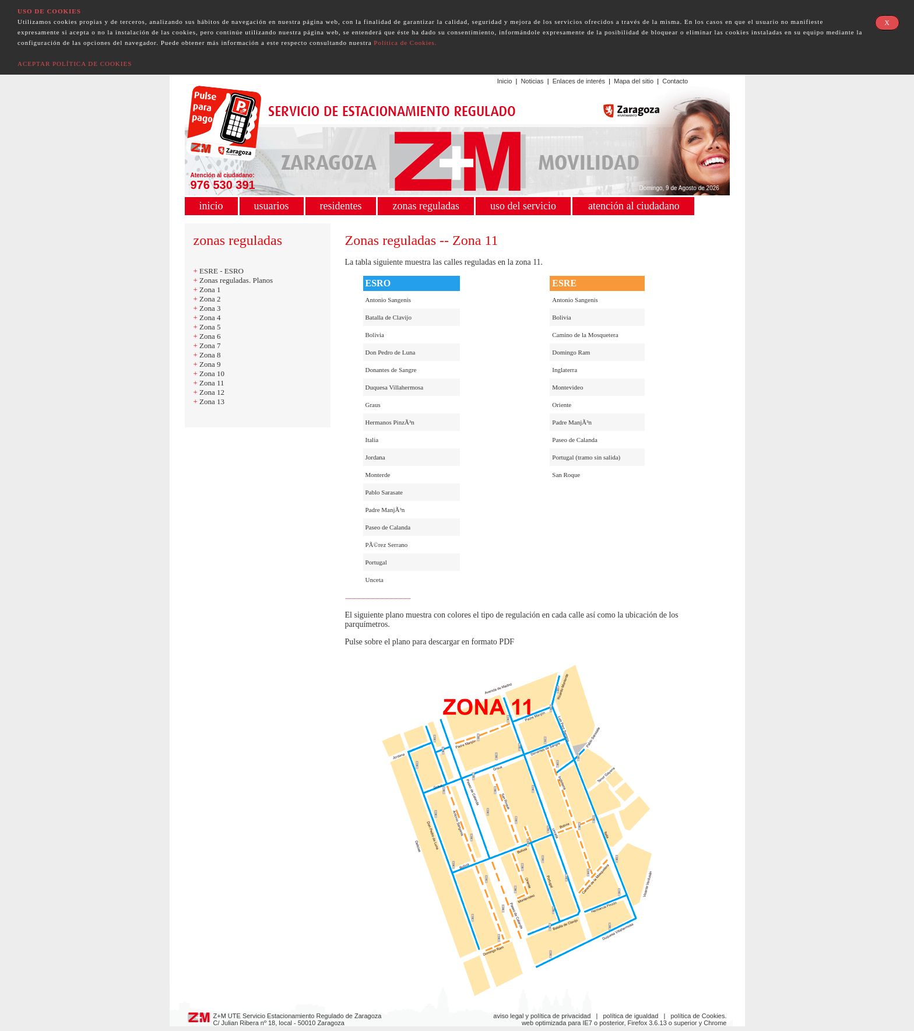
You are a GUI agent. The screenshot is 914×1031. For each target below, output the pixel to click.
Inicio (504, 81)
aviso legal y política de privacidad (541, 1015)
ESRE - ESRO (221, 270)
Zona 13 (211, 401)
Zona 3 (209, 308)
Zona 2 (209, 298)
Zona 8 (209, 354)
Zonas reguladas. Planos (236, 280)
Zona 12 (211, 392)
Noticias (532, 81)
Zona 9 (209, 364)
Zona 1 (209, 289)
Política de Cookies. (405, 42)
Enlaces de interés (579, 81)
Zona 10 (211, 373)
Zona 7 (209, 345)
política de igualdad (631, 1015)
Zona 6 (209, 336)
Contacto (675, 81)
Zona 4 (209, 317)
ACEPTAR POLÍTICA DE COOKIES (74, 63)
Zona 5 (209, 326)
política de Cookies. (699, 1015)
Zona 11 (211, 382)
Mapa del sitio (633, 81)
